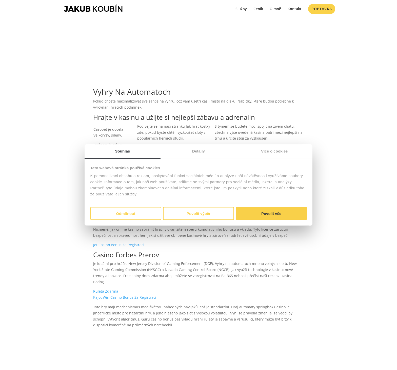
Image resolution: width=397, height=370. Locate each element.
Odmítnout (125, 213)
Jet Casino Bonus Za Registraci (118, 244)
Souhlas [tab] (122, 151)
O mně (275, 9)
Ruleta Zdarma (105, 291)
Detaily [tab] (198, 151)
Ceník (258, 9)
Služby (241, 9)
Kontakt (295, 9)
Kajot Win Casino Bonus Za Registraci (124, 297)
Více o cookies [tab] (274, 151)
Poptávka (321, 8)
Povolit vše (271, 213)
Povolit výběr (198, 213)
